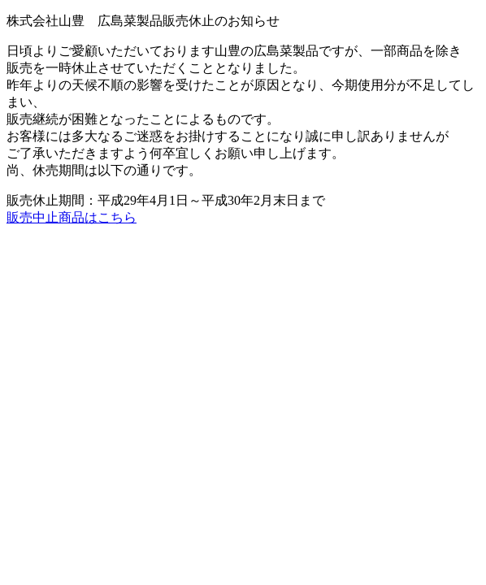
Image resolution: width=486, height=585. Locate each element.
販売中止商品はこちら (72, 217)
